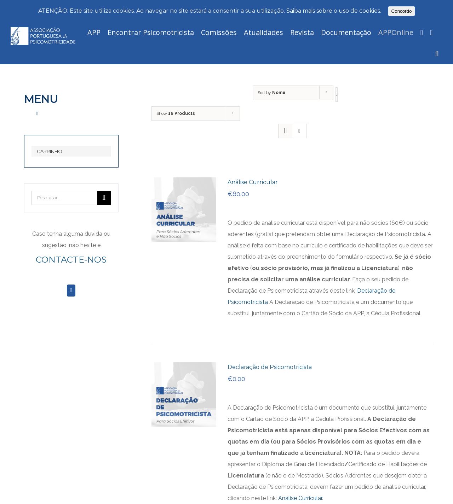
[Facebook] (71, 291)
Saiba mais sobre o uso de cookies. (333, 10)
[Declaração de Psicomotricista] (183, 367)
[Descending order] (337, 94)
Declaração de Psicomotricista (270, 367)
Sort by (272, 92)
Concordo (401, 11)
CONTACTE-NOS (71, 259)
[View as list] (299, 131)
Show (175, 113)
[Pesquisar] (436, 53)
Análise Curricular (253, 182)
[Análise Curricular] (183, 182)
